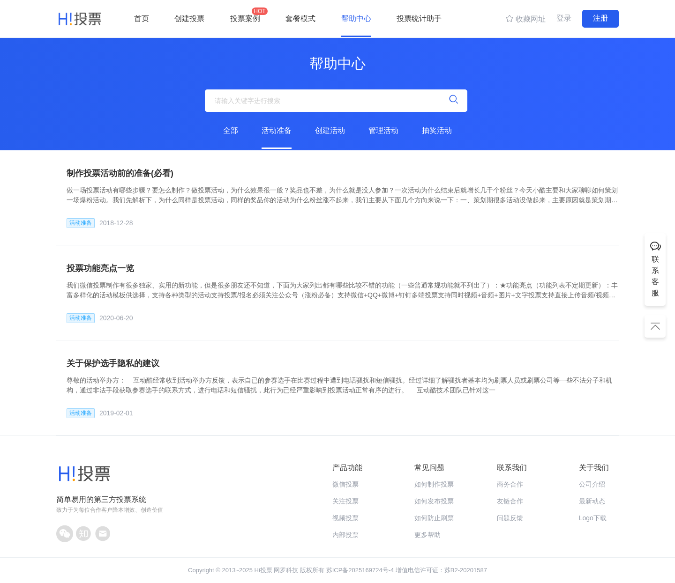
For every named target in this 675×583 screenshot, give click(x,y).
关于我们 (594, 468)
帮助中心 (356, 18)
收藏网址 (525, 18)
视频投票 (345, 518)
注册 (600, 18)
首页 (141, 18)
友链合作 (510, 501)
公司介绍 (592, 484)
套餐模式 (300, 18)
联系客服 (655, 268)
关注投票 (345, 501)
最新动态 (592, 501)
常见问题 (429, 468)
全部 (230, 130)
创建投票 (189, 18)
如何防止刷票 (434, 518)
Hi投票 (263, 570)
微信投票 (345, 484)
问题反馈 (510, 518)
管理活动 (383, 130)
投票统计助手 (419, 18)
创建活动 (330, 130)
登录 (563, 18)
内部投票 (345, 535)
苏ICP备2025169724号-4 (360, 570)
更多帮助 (427, 535)
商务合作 (510, 484)
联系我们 (512, 468)
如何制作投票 (434, 484)
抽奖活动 (437, 130)
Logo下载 (593, 518)
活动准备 (277, 130)
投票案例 (245, 14)
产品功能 (347, 468)
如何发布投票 (434, 501)
